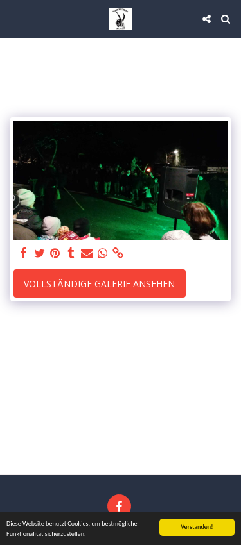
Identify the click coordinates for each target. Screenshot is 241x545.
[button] (14, 18)
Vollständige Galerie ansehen (99, 284)
